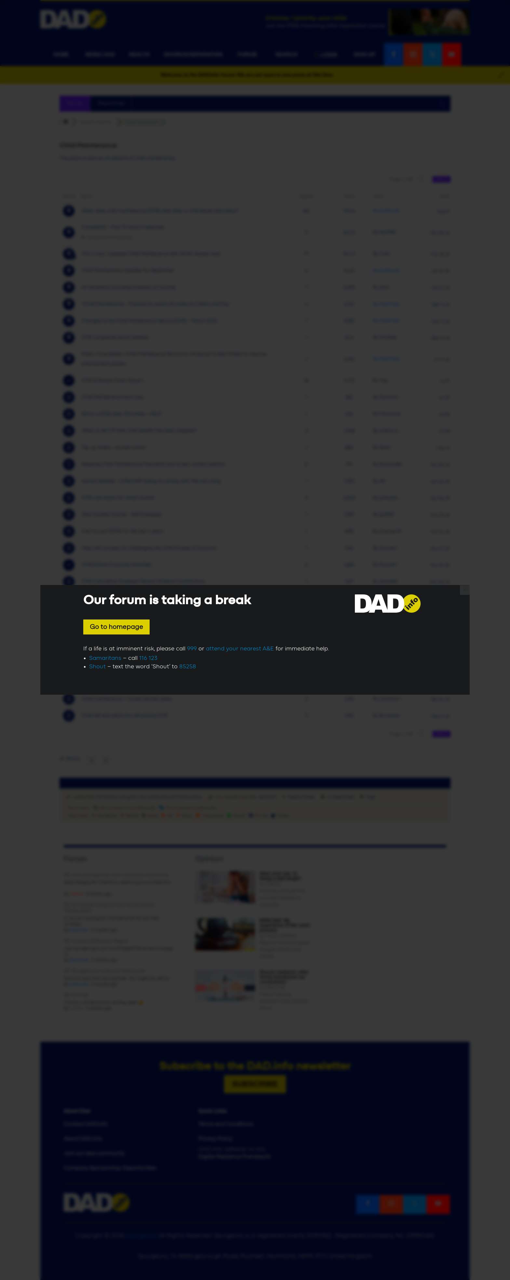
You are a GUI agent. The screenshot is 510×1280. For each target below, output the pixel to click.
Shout (97, 667)
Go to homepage (116, 627)
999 (192, 649)
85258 (187, 667)
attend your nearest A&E (240, 649)
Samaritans (105, 658)
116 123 (148, 658)
